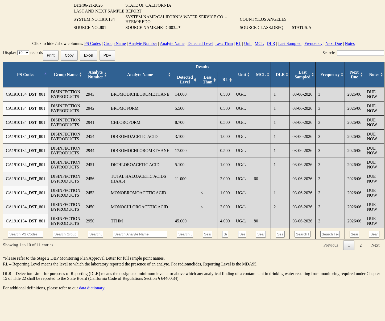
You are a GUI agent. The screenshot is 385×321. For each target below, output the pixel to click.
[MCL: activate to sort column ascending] (261, 74)
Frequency (313, 43)
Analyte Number (143, 43)
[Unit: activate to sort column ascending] (242, 74)
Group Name (115, 43)
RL (238, 43)
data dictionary (91, 288)
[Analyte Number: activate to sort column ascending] (95, 74)
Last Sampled (290, 43)
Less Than (224, 43)
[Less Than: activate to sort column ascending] (207, 79)
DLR (271, 43)
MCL (259, 43)
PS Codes (92, 43)
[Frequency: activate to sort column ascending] (330, 74)
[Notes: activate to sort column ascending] (374, 74)
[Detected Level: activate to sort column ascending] (185, 79)
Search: (353, 52)
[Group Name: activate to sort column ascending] (65, 74)
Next (375, 245)
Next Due (333, 43)
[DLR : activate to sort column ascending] (280, 74)
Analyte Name (172, 43)
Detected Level (200, 43)
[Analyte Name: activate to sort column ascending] (140, 74)
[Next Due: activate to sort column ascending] (354, 74)
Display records (23, 52)
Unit (247, 43)
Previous (330, 245)
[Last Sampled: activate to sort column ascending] (303, 74)
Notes (350, 43)
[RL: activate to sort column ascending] (225, 79)
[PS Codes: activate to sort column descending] (25, 74)
